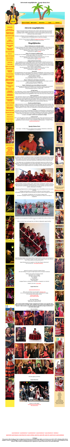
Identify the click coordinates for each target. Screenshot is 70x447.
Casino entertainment (9, 102)
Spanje (7, 55)
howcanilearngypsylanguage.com (34, 404)
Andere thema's (10, 104)
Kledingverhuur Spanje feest (10, 83)
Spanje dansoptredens (10, 40)
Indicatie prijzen (9, 43)
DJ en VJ (10, 53)
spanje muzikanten (10, 152)
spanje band (9, 147)
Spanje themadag (9, 97)
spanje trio (10, 150)
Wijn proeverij (10, 116)
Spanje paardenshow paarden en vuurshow (9, 80)
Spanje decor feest (10, 68)
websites (39, 51)
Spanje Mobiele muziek (10, 46)
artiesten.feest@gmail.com (40, 39)
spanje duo (10, 149)
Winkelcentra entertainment (10, 95)
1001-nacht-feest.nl (34, 405)
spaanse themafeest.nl (40, 432)
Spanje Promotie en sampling (10, 76)
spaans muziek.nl (59, 43)
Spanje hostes (10, 114)
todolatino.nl (56, 432)
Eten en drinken (10, 59)
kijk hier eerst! (43, 291)
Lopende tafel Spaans (9, 112)
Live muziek (9, 37)
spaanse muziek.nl (59, 42)
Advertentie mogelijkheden (10, 91)
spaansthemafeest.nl (23, 432)
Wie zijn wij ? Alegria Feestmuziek (10, 30)
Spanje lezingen (10, 118)
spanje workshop (9, 153)
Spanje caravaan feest (9, 66)
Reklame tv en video (10, 88)
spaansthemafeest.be (32, 432)
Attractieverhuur (9, 73)
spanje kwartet (10, 151)
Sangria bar (9, 62)
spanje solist (41, 434)
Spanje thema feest (10, 110)
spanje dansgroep (9, 148)
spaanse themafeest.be (49, 432)
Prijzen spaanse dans (34, 295)
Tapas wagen (10, 64)
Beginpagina (9, 27)
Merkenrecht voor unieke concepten (10, 33)
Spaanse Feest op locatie (9, 86)
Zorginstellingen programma (9, 100)
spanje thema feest (10, 154)
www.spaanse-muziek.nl (38, 263)
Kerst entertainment (10, 51)
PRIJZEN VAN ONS (59, 26)
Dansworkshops (10, 57)
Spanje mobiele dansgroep (10, 49)
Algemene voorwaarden (59, 190)
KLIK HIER (38, 283)
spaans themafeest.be (15, 432)
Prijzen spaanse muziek (34, 296)
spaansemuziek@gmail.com (34, 289)
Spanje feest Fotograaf (9, 71)
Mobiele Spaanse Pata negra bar (9, 108)
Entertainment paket (10, 35)
